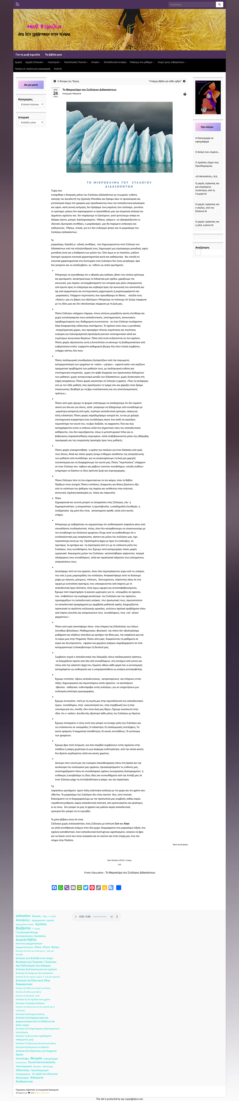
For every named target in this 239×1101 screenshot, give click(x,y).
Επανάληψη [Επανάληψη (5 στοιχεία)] (22, 1058)
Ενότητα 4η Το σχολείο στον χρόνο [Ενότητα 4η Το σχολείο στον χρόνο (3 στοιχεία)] (33, 999)
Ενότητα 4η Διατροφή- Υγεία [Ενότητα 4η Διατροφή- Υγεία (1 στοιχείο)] (28, 996)
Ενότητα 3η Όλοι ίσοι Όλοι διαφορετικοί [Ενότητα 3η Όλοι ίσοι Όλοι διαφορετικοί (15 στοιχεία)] (33, 982)
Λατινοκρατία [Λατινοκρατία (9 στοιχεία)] (24, 1066)
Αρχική (18, 62)
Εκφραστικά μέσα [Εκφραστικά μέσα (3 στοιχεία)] (24, 947)
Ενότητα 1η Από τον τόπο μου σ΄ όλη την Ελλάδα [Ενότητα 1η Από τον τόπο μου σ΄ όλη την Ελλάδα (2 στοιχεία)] (35, 953)
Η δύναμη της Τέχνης (68, 81)
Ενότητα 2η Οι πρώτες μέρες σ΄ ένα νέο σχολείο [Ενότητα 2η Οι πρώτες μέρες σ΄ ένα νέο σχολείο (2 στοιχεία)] (38, 976)
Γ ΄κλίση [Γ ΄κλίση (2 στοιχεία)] (36, 928)
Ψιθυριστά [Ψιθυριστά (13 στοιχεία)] (36, 1077)
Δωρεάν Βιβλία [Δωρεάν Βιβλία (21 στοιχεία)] (26, 939)
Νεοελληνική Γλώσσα (76, 62)
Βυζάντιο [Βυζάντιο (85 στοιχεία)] (23, 928)
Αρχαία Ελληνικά (34, 62)
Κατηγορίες (25, 99)
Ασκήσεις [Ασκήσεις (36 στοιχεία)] (23, 920)
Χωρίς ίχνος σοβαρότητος (172, 62)
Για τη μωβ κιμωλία (28, 54)
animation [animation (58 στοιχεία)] (23, 915)
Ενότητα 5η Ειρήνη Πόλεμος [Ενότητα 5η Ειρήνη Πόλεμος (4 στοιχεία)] (30, 1003)
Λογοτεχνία (54, 62)
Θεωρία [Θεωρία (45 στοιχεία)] (36, 1058)
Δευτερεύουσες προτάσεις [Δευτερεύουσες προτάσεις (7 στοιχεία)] (31, 936)
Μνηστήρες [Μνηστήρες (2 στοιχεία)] (48, 1066)
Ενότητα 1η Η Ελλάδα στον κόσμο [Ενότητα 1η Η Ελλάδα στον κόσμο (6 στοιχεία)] (34, 958)
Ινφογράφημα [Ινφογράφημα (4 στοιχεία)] (51, 1058)
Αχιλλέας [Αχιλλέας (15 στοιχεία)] (41, 924)
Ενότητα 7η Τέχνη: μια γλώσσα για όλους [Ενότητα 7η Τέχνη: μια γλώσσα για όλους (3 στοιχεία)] (36, 1043)
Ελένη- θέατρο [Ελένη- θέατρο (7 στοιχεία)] (51, 947)
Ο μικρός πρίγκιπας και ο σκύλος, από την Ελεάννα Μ (207, 208)
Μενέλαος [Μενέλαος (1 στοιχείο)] (37, 1066)
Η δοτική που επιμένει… (207, 152)
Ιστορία (96, 62)
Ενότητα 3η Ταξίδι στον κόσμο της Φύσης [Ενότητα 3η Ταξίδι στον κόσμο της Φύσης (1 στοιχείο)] (33, 988)
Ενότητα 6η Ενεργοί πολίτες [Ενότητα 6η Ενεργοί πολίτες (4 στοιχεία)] (30, 1014)
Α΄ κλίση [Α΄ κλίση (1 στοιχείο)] (52, 916)
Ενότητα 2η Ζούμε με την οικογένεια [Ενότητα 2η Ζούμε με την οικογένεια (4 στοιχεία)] (34, 973)
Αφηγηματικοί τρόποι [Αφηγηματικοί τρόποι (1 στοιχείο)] (25, 924)
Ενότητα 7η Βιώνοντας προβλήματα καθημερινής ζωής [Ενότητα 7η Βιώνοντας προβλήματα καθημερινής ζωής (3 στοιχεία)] (33, 1038)
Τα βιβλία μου (53, 54)
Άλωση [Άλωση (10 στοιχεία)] (36, 915)
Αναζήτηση (202, 247)
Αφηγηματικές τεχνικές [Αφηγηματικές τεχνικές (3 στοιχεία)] (43, 920)
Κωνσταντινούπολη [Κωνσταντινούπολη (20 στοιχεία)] (41, 1062)
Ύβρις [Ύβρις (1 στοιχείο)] (44, 916)
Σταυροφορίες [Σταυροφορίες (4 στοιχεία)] (23, 1074)
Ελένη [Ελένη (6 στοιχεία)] (38, 947)
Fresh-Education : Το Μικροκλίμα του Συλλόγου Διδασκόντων (119, 872)
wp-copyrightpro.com (132, 1099)
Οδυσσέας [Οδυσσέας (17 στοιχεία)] (23, 1070)
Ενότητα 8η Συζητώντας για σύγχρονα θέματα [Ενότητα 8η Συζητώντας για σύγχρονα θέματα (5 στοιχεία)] (36, 1052)
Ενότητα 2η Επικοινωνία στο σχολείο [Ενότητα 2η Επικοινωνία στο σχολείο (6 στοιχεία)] (36, 969)
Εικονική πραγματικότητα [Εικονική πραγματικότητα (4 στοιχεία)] (29, 943)
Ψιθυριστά (76, 93)
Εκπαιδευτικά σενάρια (115, 62)
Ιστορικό (23, 117)
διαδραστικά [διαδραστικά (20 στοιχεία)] (24, 1081)
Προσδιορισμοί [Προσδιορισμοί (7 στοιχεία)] (39, 1070)
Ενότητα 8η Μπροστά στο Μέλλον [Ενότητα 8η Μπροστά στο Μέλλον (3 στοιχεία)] (32, 1047)
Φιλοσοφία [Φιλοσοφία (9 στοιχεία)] (22, 1077)
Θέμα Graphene (42, 1093)
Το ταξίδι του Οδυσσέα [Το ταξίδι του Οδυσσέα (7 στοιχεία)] (45, 1073)
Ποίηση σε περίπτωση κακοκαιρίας (33, 68)
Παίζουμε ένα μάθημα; (142, 62)
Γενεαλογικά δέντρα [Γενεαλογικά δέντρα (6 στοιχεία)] (27, 932)
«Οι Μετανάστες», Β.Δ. (206, 176)
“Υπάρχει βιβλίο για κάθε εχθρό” (165, 81)
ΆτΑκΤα (58, 68)
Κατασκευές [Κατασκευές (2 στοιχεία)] (21, 1062)
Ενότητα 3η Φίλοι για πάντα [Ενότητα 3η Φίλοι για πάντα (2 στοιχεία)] (28, 992)
